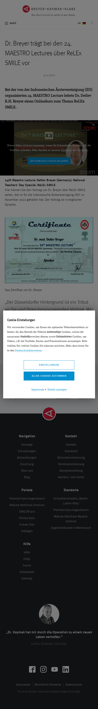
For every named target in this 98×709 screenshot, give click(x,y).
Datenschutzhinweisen (28, 350)
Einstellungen (49, 365)
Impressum (37, 389)
